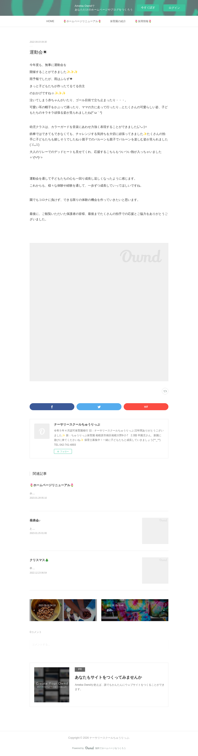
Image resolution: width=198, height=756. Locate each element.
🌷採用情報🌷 (143, 21)
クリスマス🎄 (39, 560)
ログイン (174, 7)
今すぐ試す (148, 7)
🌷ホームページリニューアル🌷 (82, 21)
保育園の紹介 (118, 21)
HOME (50, 21)
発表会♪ (35, 520)
